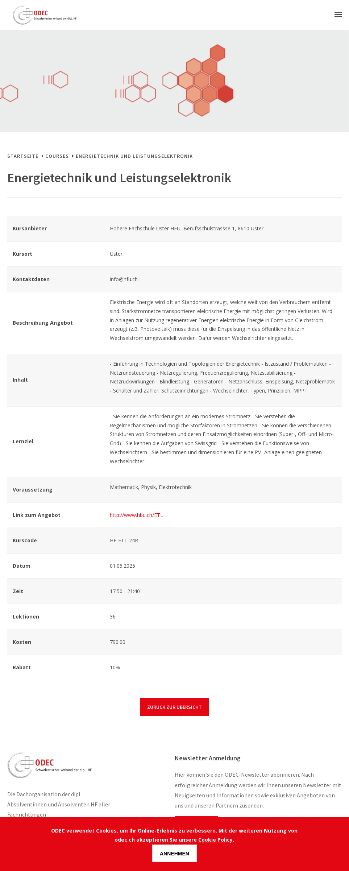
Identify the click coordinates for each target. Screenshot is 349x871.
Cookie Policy (215, 839)
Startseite (22, 156)
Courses (57, 156)
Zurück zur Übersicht (174, 707)
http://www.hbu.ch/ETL (136, 514)
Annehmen (174, 853)
